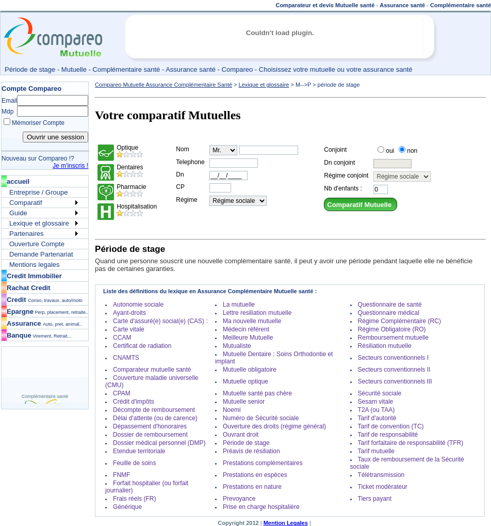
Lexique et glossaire (39, 223)
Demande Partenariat (41, 254)
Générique (127, 507)
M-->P (303, 85)
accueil (18, 181)
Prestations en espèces (255, 475)
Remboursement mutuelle (393, 337)
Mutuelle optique (245, 381)
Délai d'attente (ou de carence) (155, 418)
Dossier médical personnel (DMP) (159, 443)
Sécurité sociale (380, 393)
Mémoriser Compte (38, 122)
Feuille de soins (134, 463)
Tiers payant (375, 498)
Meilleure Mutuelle (248, 337)
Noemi (232, 409)
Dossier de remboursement (150, 434)
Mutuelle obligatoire (249, 369)
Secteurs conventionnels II (394, 369)
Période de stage (246, 443)
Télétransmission (381, 475)
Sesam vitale (376, 401)
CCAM (122, 337)
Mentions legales (34, 264)
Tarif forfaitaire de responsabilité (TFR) (411, 443)
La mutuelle (239, 304)
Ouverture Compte (36, 244)
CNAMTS (126, 357)
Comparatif (25, 202)
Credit (45, 300)
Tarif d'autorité (377, 418)
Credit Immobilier (34, 276)
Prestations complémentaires (263, 463)
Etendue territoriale (139, 451)
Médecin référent (246, 329)
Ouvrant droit (240, 434)
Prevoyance (239, 498)
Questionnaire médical (388, 312)
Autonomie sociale (138, 304)
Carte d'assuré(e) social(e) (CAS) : (160, 321)
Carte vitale (128, 329)
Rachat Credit (29, 288)
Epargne (47, 311)
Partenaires (26, 233)
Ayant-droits (129, 312)
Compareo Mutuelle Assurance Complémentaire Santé (163, 85)
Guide (18, 213)
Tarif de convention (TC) (391, 426)
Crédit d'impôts (133, 401)
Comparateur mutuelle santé (152, 369)
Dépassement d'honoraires (150, 426)
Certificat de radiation (142, 345)
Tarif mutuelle (376, 451)
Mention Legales (286, 523)
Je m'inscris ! (70, 165)
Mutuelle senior (244, 401)
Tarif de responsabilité (388, 434)
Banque (39, 335)
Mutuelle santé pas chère (257, 393)
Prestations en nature (252, 486)
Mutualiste (237, 345)
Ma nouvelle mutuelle (252, 321)
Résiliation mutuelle (385, 345)
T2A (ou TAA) (376, 409)
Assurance (44, 323)
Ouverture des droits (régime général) (274, 426)
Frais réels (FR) (134, 498)
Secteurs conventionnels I (393, 357)
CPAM (121, 393)
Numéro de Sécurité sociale (261, 418)
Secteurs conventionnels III (395, 381)
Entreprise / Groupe (38, 192)
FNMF (121, 475)
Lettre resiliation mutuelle (257, 312)
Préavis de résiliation (251, 451)
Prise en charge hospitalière (261, 507)
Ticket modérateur (382, 486)
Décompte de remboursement (154, 409)
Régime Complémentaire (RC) (399, 321)
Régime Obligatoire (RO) (392, 329)
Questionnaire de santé (390, 304)
